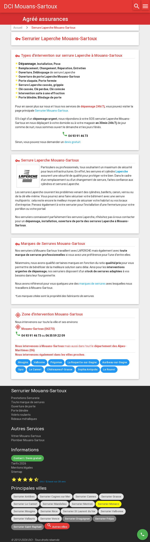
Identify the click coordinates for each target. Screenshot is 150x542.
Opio (21, 369)
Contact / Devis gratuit (27, 458)
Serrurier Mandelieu (54, 504)
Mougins (23, 362)
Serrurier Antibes (24, 496)
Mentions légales (22, 467)
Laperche (121, 171)
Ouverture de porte (23, 406)
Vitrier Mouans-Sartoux (26, 436)
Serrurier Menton (82, 504)
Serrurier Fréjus (104, 518)
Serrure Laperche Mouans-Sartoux (53, 27)
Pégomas (56, 362)
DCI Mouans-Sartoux (30, 6)
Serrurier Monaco (108, 504)
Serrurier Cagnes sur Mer (55, 496)
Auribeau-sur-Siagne (114, 362)
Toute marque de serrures (27, 402)
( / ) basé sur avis (53, 481)
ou (53, 335)
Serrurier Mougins (24, 511)
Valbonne (39, 362)
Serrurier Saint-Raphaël (27, 526)
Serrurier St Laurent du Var (79, 511)
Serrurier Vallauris (24, 518)
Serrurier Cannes (86, 496)
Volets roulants (21, 414)
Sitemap (16, 472)
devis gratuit (72, 142)
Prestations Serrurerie (25, 398)
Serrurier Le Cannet (25, 504)
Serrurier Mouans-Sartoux (51, 110)
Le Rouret (109, 369)
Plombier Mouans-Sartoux (27, 440)
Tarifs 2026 (18, 463)
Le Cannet (35, 369)
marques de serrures (92, 283)
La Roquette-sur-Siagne (82, 362)
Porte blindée (19, 410)
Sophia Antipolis (88, 369)
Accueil (17, 27)
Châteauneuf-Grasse (59, 369)
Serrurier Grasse (111, 496)
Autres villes (57, 525)
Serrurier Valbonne (112, 511)
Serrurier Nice (49, 511)
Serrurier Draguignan (77, 518)
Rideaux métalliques (24, 419)
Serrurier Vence (49, 518)
